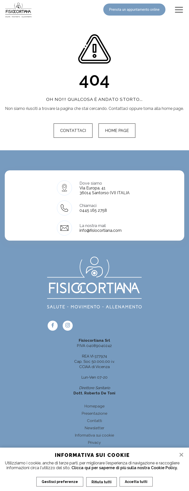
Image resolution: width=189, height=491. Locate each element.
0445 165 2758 (93, 210)
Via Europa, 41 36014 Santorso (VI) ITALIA (104, 190)
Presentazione (94, 413)
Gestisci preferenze (60, 482)
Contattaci (73, 130)
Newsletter (94, 428)
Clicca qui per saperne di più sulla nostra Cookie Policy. (125, 467)
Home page (117, 130)
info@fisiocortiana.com (100, 230)
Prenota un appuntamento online (133, 10)
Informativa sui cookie (94, 435)
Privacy (94, 442)
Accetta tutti (136, 482)
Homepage (94, 406)
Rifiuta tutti (101, 482)
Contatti (94, 420)
